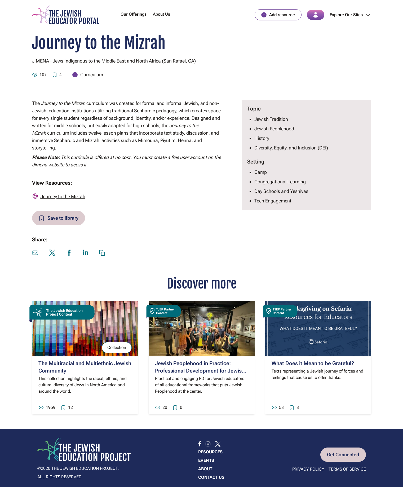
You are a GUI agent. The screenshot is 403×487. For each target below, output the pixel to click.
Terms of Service (347, 469)
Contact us (211, 477)
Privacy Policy (308, 469)
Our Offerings (134, 14)
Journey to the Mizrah (63, 196)
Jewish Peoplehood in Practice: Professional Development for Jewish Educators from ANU (200, 370)
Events (206, 460)
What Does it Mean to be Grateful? (313, 363)
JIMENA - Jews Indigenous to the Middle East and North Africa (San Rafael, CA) (114, 61)
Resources (210, 451)
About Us (161, 14)
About (205, 468)
